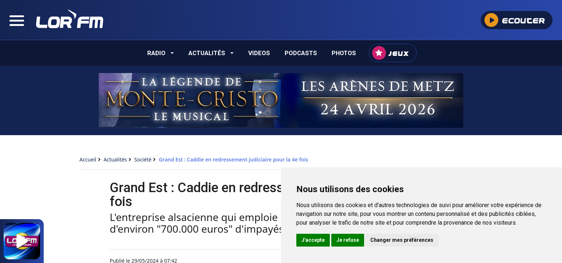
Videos (259, 53)
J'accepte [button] (313, 240)
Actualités (211, 53)
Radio (160, 53)
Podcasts (301, 53)
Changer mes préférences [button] (401, 240)
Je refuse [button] (347, 240)
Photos (344, 53)
